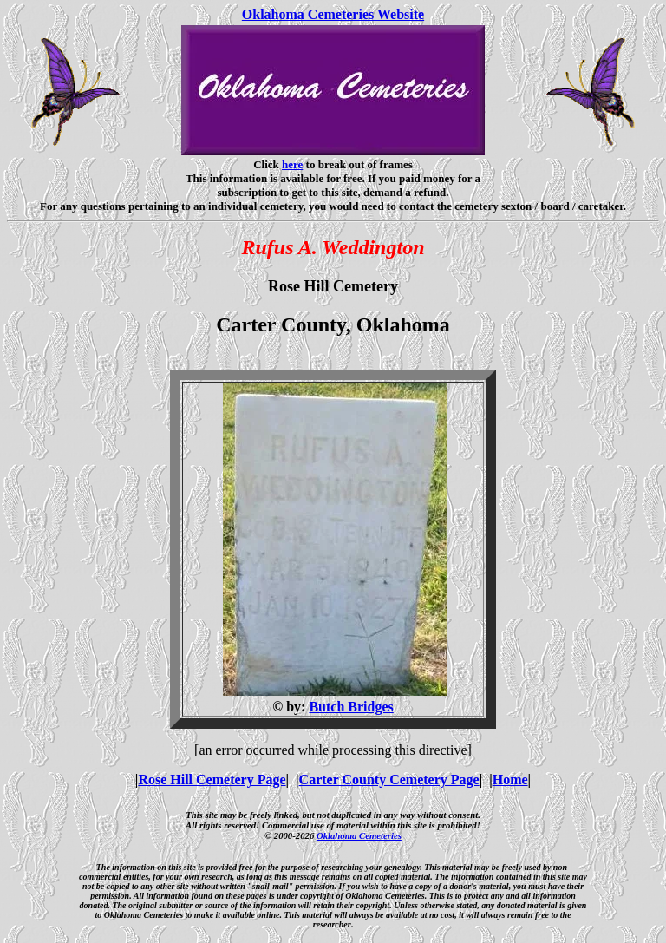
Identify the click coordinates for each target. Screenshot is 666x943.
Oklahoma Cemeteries (359, 835)
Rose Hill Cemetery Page (211, 779)
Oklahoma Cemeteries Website (333, 14)
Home (510, 779)
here (292, 164)
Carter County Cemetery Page (389, 779)
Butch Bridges (351, 706)
